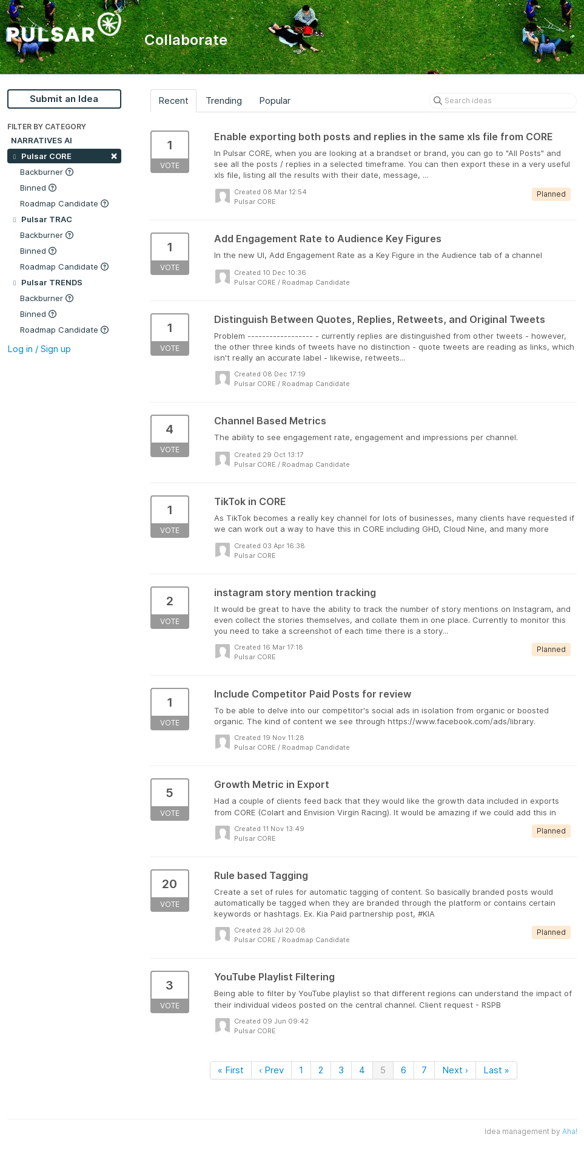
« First (231, 1070)
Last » (496, 1070)
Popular (274, 100)
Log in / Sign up (39, 349)
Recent (173, 100)
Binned (38, 187)
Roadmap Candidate (64, 203)
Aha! (569, 1131)
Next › (455, 1070)
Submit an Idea (64, 98)
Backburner (46, 172)
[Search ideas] (503, 101)
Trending (224, 100)
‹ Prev (271, 1070)
